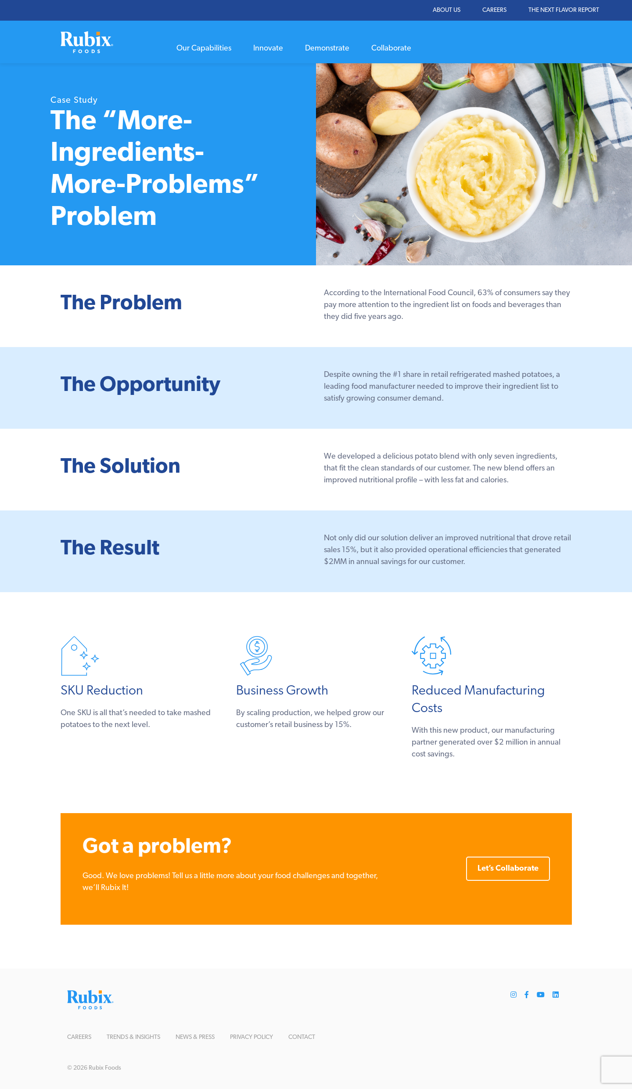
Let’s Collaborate (508, 869)
